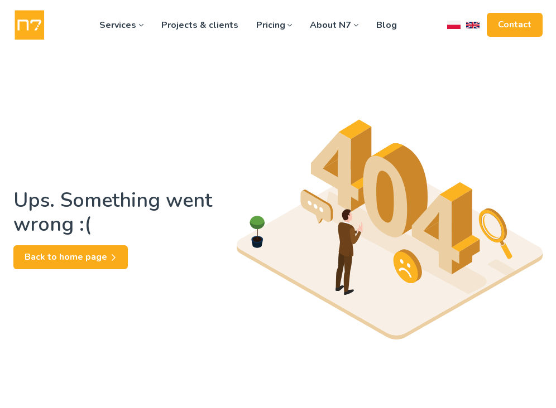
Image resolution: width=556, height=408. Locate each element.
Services (121, 25)
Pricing (274, 25)
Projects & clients (199, 25)
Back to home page (71, 257)
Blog (386, 25)
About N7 (334, 25)
